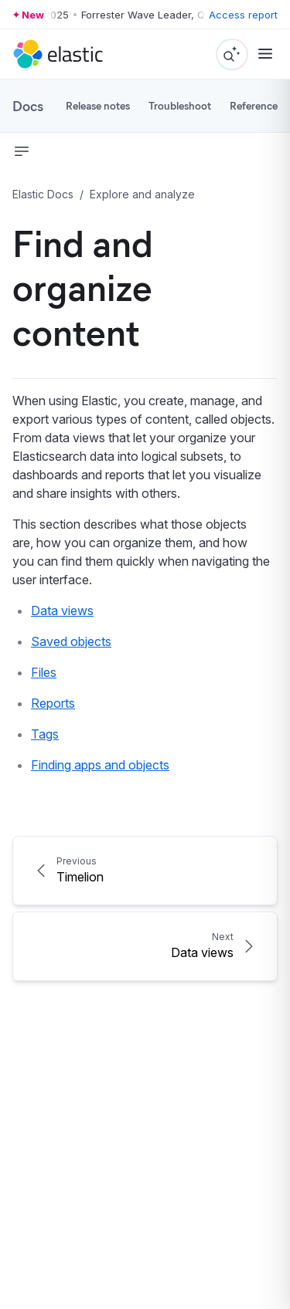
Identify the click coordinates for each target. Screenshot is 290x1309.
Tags (45, 734)
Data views (62, 610)
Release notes (98, 105)
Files (43, 672)
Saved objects (71, 641)
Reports (53, 703)
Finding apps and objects (100, 765)
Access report (243, 14)
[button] (21, 151)
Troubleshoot (179, 105)
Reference (254, 105)
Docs (27, 106)
